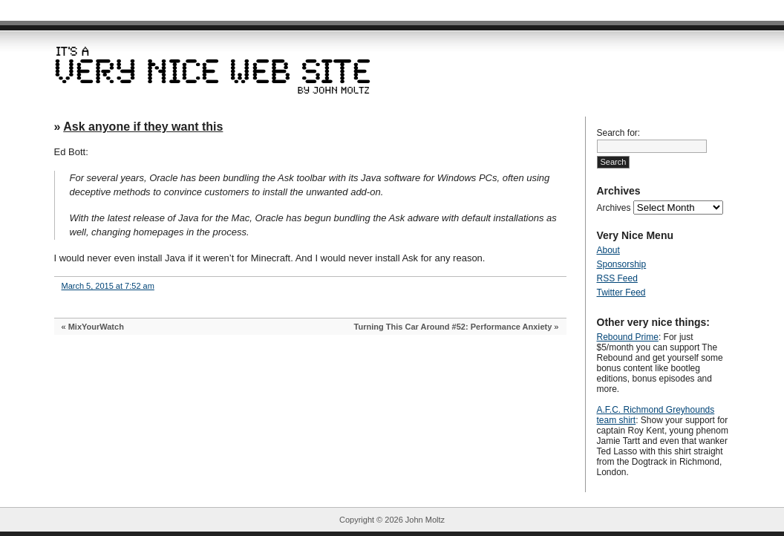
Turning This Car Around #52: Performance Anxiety (453, 326)
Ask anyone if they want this (143, 126)
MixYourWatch (96, 326)
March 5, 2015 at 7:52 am (108, 285)
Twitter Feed (621, 292)
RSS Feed (617, 278)
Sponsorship (622, 264)
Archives (614, 208)
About (608, 250)
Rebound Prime (628, 337)
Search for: (619, 133)
